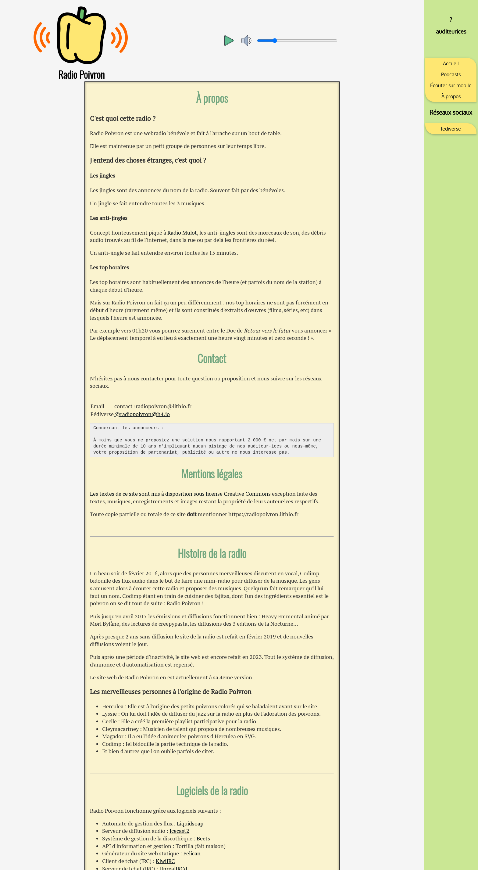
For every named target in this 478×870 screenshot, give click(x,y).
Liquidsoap (190, 823)
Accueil (451, 63)
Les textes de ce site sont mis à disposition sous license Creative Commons (180, 493)
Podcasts (451, 74)
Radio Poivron (81, 74)
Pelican (192, 853)
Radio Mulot (182, 232)
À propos (451, 96)
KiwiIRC (165, 861)
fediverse (451, 129)
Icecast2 (179, 830)
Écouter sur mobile (451, 85)
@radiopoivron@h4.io (142, 414)
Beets (203, 838)
